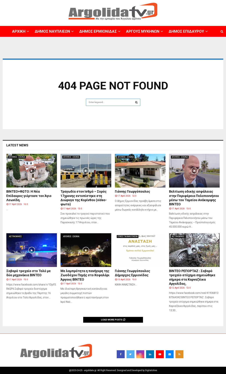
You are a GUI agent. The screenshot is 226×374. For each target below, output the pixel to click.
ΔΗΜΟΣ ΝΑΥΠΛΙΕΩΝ (52, 31)
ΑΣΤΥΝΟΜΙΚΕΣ (15, 236)
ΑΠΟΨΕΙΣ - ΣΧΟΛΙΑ (17, 157)
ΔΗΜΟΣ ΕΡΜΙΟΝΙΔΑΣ (98, 31)
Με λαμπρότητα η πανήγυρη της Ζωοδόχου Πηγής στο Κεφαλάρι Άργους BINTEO (85, 275)
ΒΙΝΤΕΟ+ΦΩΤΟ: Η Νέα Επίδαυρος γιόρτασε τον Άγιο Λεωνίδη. (28, 196)
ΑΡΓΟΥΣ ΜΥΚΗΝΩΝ (142, 31)
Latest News (17, 145)
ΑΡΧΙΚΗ (18, 31)
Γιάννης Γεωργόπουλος (132, 191)
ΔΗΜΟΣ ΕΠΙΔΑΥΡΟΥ (186, 31)
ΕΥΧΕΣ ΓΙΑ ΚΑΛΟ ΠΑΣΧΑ (128, 236)
